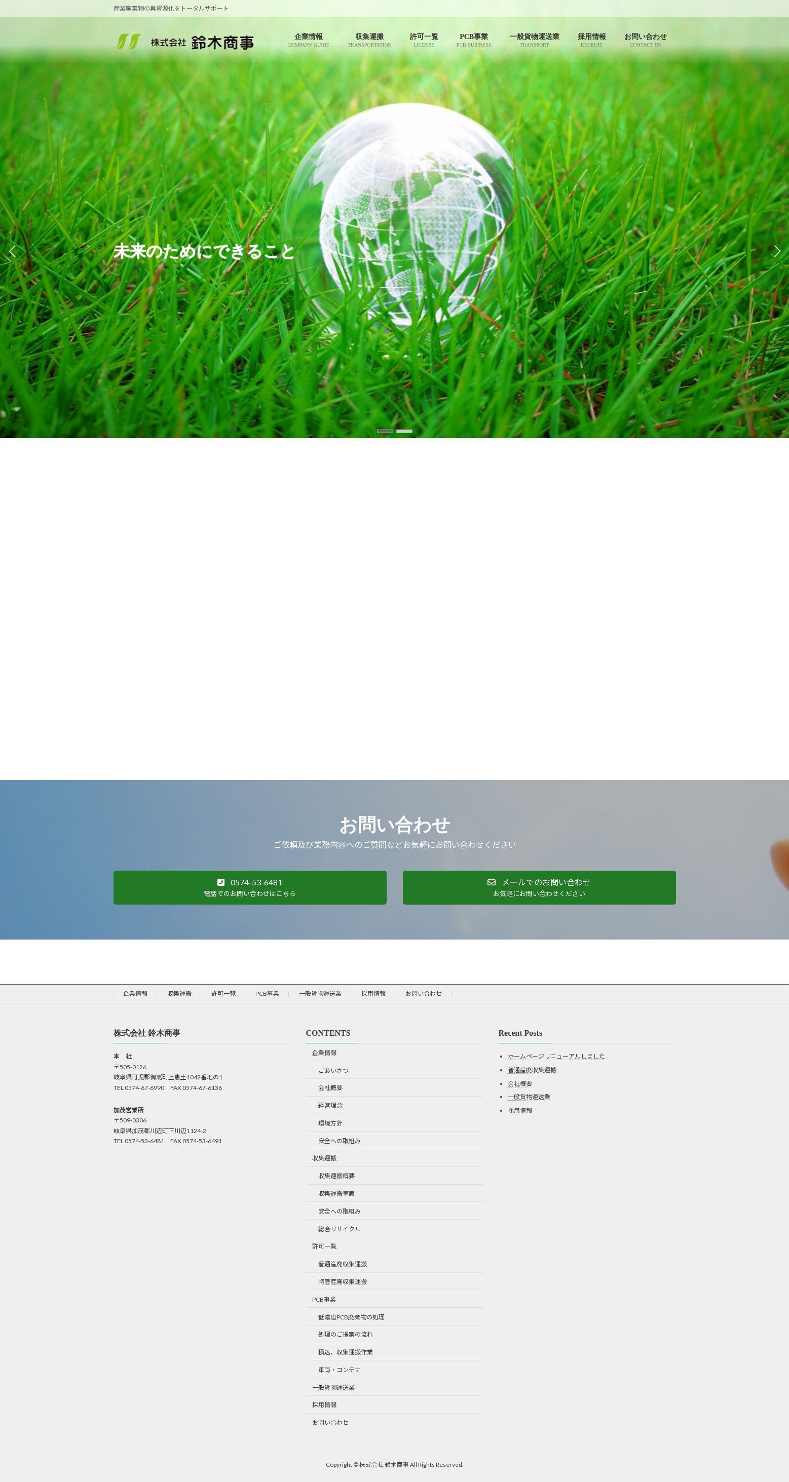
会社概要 (330, 1088)
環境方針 (330, 1123)
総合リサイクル (339, 1229)
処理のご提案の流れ (345, 1335)
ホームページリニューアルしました (556, 1057)
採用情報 (373, 993)
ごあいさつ (333, 1070)
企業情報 (135, 993)
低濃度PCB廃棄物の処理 (351, 1317)
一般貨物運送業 (320, 993)
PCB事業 (267, 993)
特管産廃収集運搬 (342, 1281)
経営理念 (330, 1106)
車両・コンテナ (339, 1370)
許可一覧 (223, 993)
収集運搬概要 (336, 1176)
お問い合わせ (423, 993)
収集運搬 (179, 993)
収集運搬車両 (336, 1193)
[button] (385, 431)
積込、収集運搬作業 (345, 1352)
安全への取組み (339, 1141)
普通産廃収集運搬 (342, 1264)
